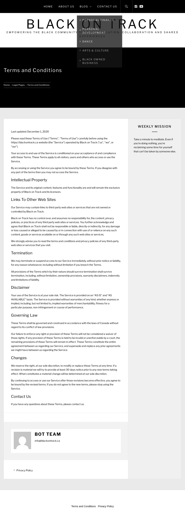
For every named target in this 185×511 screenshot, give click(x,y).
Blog (86, 6)
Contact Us (107, 6)
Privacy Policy (106, 506)
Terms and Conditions (83, 506)
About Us (66, 6)
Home (48, 6)
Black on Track (92, 24)
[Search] (126, 6)
